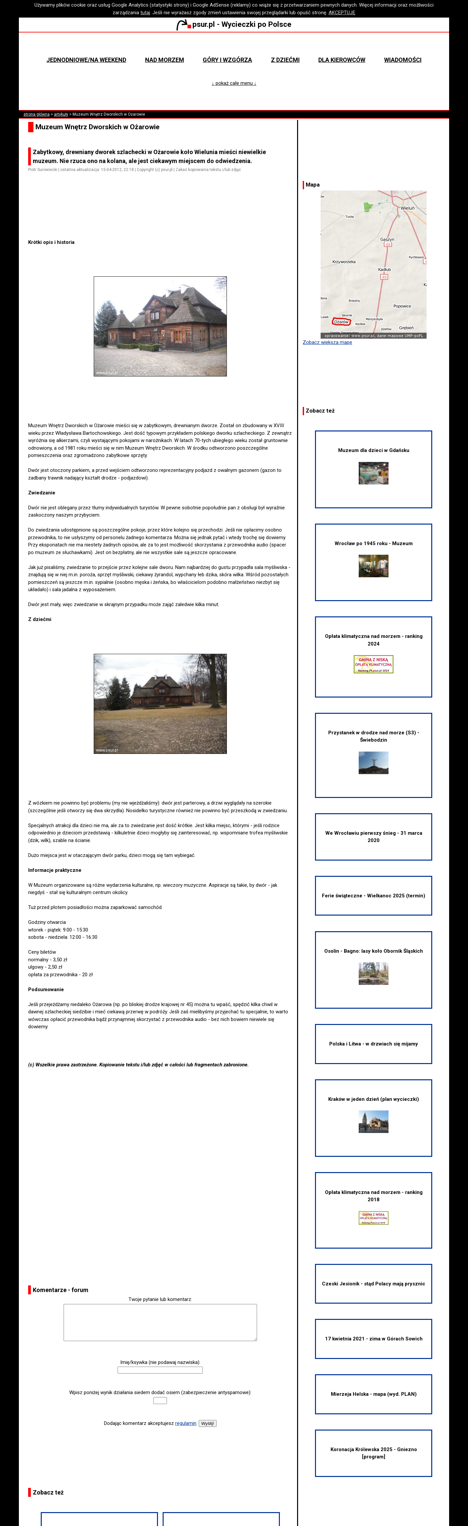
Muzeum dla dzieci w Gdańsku (373, 465)
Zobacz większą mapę (327, 342)
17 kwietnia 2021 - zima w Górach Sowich (374, 1339)
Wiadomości (403, 59)
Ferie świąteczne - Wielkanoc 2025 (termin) (373, 896)
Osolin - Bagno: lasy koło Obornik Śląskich (373, 966)
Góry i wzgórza (227, 59)
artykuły (61, 114)
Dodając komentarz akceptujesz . (150, 1423)
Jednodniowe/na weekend (86, 59)
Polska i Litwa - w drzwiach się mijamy (373, 1044)
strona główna (37, 114)
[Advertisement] (163, 219)
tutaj (145, 13)
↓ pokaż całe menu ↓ (234, 83)
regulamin (185, 1423)
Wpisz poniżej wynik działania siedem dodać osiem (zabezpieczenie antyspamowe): (160, 1392)
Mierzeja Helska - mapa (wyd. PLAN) (374, 1394)
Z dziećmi (285, 59)
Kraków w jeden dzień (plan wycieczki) (373, 1114)
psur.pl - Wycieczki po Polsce (234, 24)
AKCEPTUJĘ (342, 13)
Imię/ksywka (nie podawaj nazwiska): (160, 1362)
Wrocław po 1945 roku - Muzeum (374, 559)
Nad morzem (164, 59)
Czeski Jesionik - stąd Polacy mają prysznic (373, 1284)
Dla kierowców (341, 59)
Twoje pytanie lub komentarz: (160, 1299)
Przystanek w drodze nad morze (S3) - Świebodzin (373, 752)
